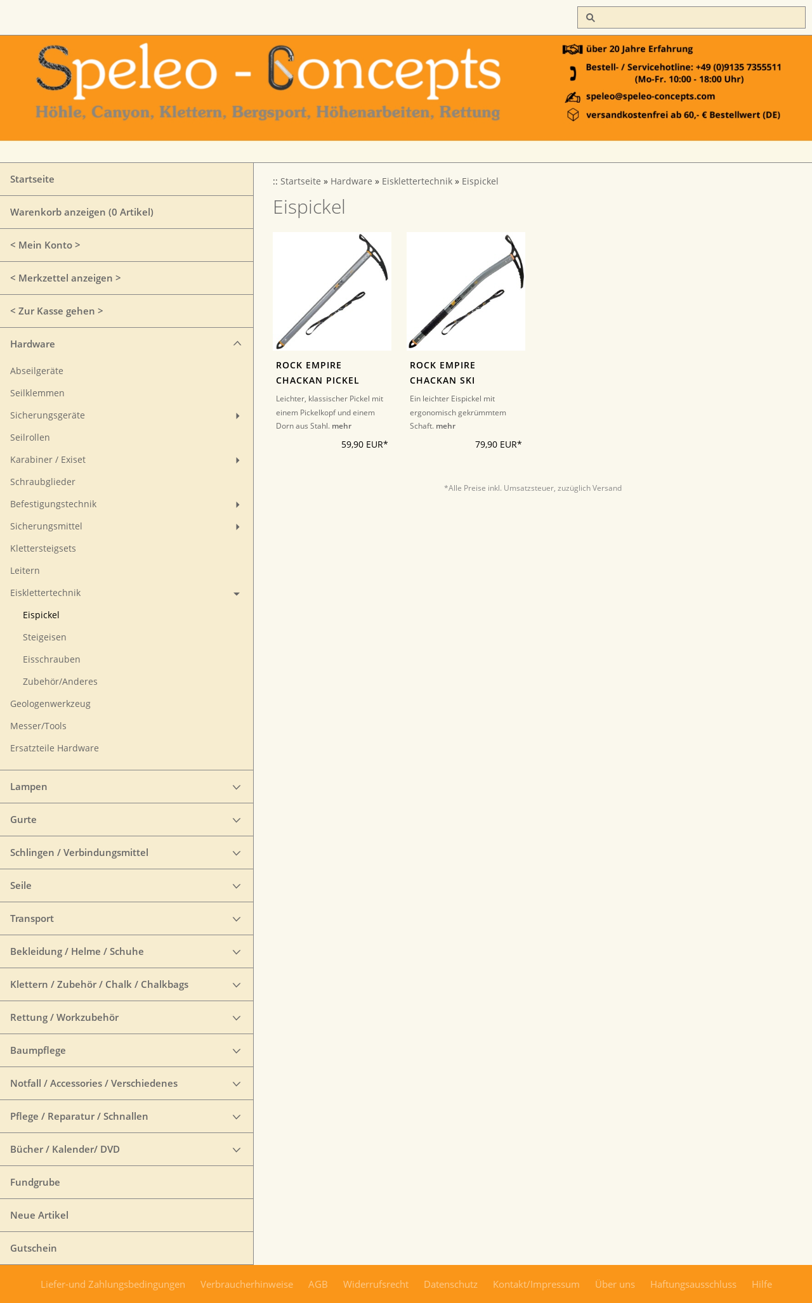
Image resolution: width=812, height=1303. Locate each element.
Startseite (32, 178)
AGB (318, 1284)
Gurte (23, 819)
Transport (32, 918)
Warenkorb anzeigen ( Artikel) (82, 211)
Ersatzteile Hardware (54, 748)
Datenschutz (451, 1284)
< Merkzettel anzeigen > (65, 277)
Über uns (615, 1284)
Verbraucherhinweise (246, 1284)
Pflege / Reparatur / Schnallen (79, 1116)
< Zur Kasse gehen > (56, 310)
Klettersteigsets (43, 548)
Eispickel (41, 615)
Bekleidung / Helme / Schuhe (77, 951)
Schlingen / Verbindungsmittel (79, 852)
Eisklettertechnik (45, 593)
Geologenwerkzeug (50, 704)
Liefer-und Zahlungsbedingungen (113, 1284)
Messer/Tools (38, 726)
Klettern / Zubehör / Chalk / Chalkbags (99, 984)
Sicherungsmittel (46, 526)
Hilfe (762, 1284)
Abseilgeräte (36, 371)
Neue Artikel (39, 1215)
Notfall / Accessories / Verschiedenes (94, 1083)
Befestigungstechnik (53, 504)
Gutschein (33, 1247)
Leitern (25, 570)
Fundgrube (35, 1182)
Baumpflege (38, 1050)
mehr (341, 425)
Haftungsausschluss (693, 1284)
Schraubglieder (42, 482)
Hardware (32, 343)
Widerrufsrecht (376, 1284)
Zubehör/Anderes (60, 681)
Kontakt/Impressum (536, 1284)
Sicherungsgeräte (47, 415)
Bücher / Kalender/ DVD (65, 1149)
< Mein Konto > (45, 244)
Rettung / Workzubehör (64, 1017)
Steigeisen (45, 637)
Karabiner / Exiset (48, 459)
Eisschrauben (52, 659)
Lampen (29, 786)
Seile (21, 885)
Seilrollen (30, 437)
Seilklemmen (37, 393)
